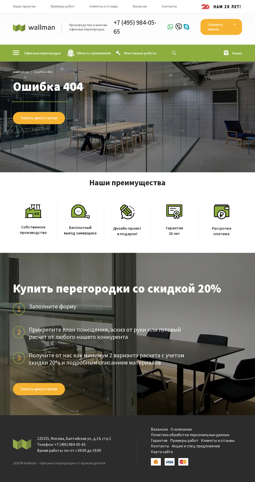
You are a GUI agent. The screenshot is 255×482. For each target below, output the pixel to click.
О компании (181, 429)
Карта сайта (162, 451)
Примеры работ (63, 6)
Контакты (169, 6)
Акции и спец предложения (196, 445)
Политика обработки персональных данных (190, 434)
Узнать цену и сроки (39, 117)
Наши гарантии (24, 6)
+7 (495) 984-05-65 (135, 26)
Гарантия (159, 440)
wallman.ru (21, 72)
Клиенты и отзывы (104, 6)
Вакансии (140, 6)
